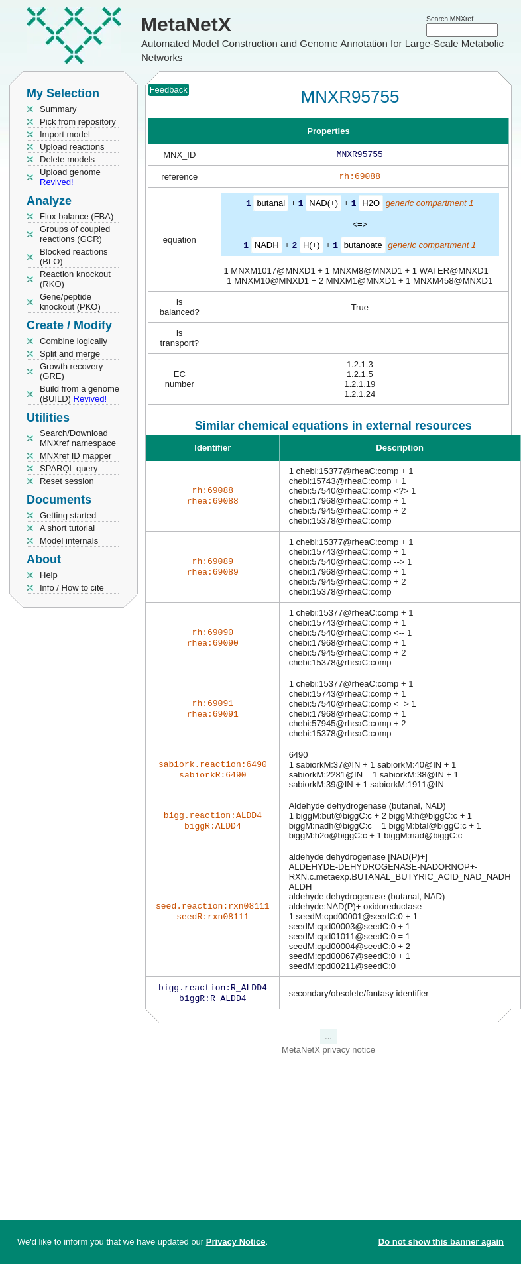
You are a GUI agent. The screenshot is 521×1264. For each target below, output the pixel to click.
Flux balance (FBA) (76, 216)
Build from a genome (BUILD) (79, 394)
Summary (58, 109)
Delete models (67, 159)
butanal (271, 206)
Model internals (69, 541)
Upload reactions (72, 147)
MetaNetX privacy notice (328, 1054)
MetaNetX (186, 24)
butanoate (363, 247)
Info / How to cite (72, 588)
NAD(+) (323, 206)
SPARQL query (68, 468)
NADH (267, 247)
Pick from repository (78, 122)
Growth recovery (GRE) (71, 371)
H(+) (311, 247)
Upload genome (70, 177)
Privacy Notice (236, 1242)
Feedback (169, 90)
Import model (65, 134)
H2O (371, 206)
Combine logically (73, 341)
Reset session (67, 481)
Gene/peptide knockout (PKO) (70, 302)
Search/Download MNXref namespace (78, 438)
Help (49, 575)
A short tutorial (67, 528)
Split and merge (70, 354)
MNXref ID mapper (75, 456)
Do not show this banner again (441, 1242)
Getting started (68, 515)
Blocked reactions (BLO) (74, 256)
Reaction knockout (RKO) (75, 279)
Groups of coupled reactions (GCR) (75, 234)
